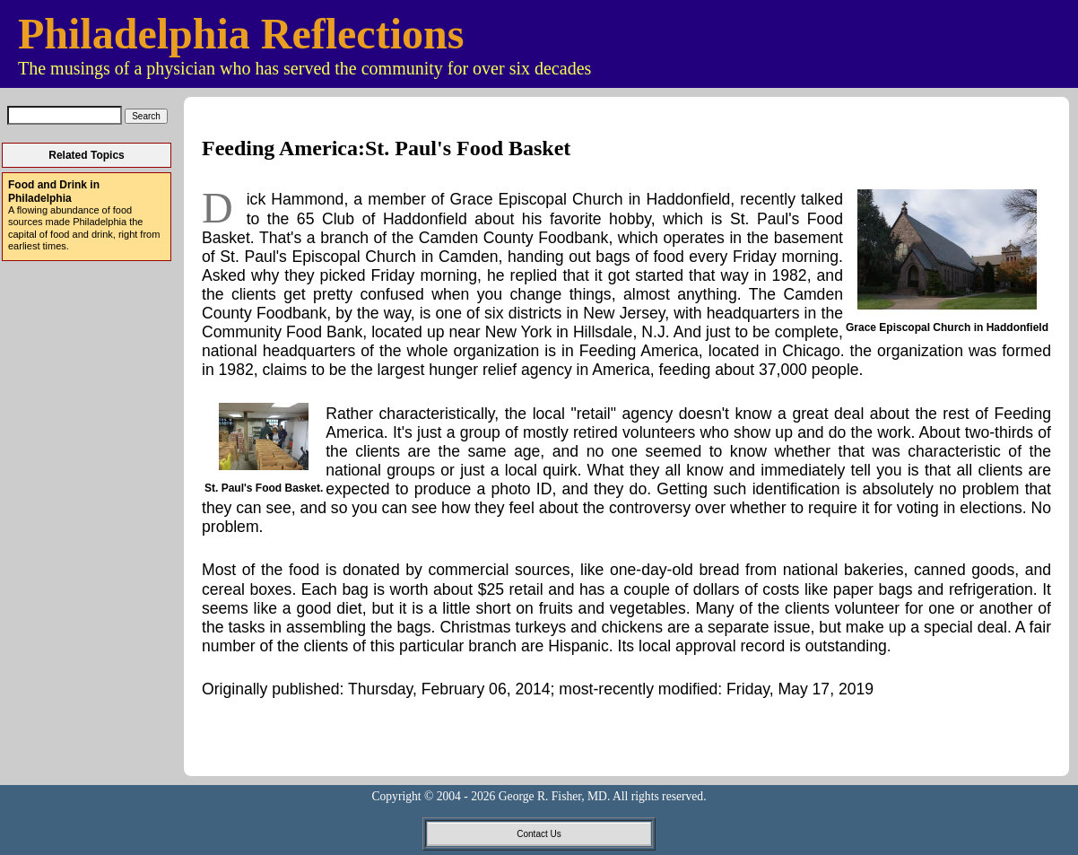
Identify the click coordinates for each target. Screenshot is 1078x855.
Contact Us (539, 834)
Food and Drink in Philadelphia (54, 191)
